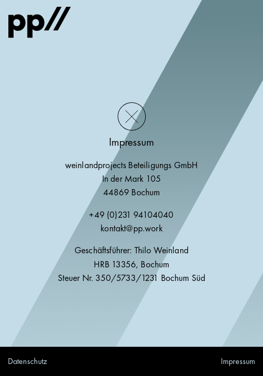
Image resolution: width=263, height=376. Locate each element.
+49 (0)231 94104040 (131, 214)
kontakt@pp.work (131, 228)
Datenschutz (27, 361)
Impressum (238, 361)
